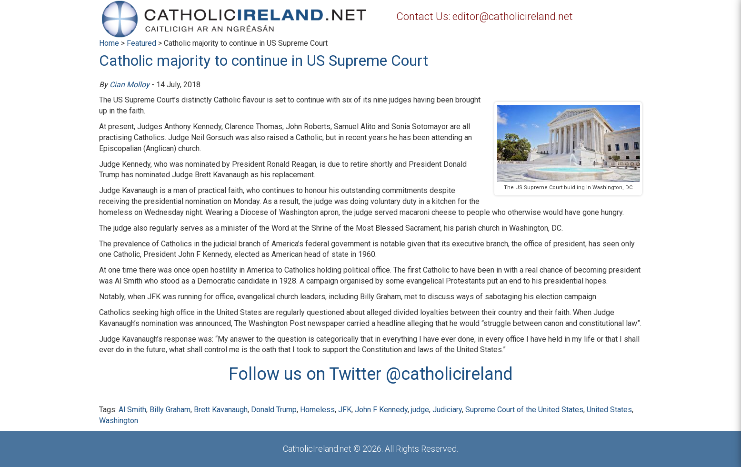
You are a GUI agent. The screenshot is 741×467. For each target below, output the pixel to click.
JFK (344, 409)
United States (609, 409)
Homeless (317, 409)
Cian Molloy (130, 84)
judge (420, 409)
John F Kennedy (381, 409)
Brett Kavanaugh (221, 409)
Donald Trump (274, 409)
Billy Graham (170, 409)
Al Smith (132, 409)
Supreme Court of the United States (524, 409)
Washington (118, 420)
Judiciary (447, 409)
